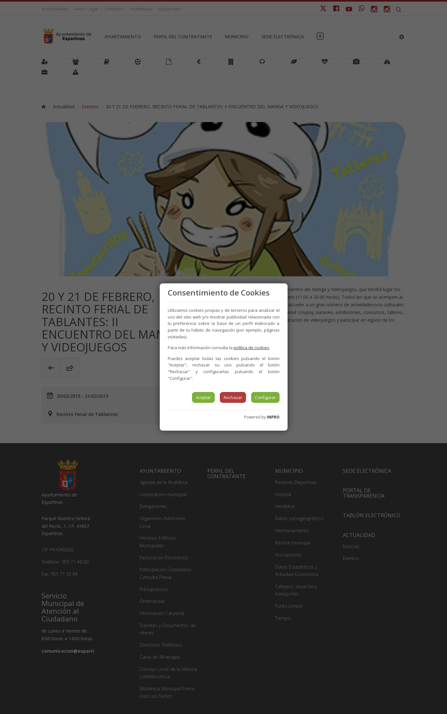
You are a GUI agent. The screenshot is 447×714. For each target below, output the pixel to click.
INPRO (273, 417)
